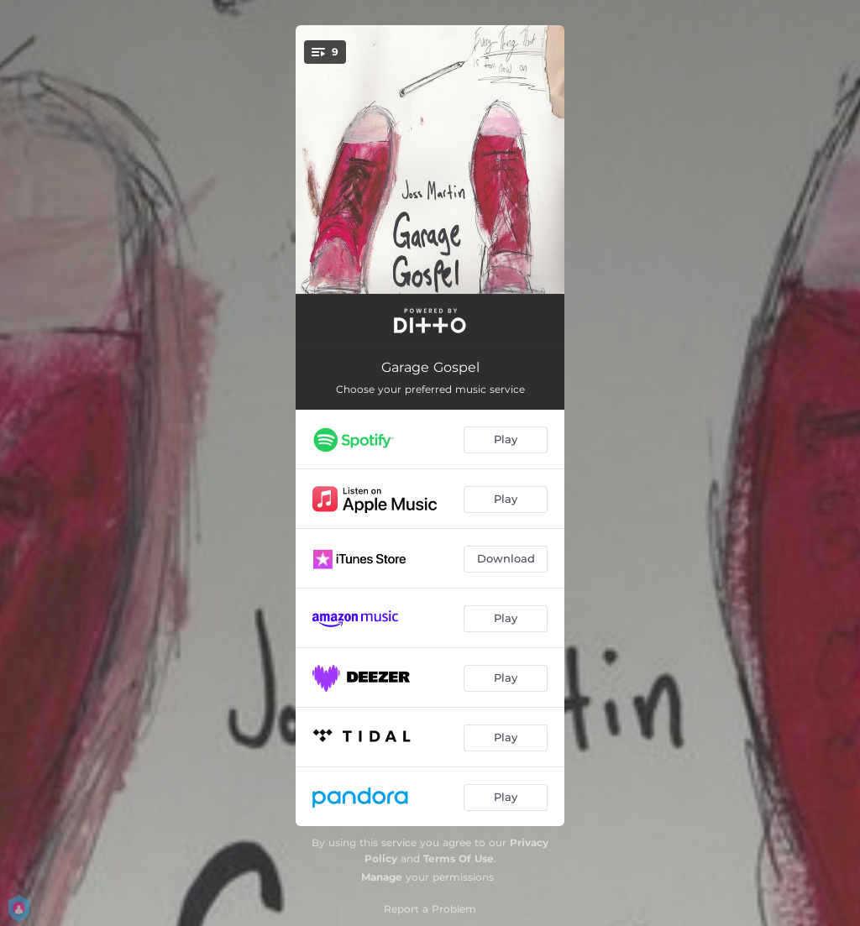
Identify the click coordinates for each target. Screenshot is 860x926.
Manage (381, 877)
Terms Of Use (458, 858)
